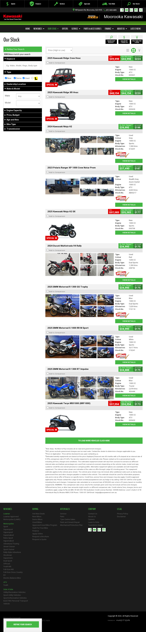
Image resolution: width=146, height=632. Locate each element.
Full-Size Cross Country (13, 572)
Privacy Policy (122, 513)
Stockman (7, 555)
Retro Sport (8, 538)
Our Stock (53, 28)
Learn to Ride (93, 522)
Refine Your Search (14, 49)
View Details (128, 79)
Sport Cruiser (8, 549)
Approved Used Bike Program (44, 525)
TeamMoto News (95, 525)
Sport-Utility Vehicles (12, 595)
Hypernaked (8, 541)
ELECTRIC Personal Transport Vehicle (15, 602)
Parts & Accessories (92, 28)
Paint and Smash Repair (70, 522)
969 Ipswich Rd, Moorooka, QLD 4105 (87, 10)
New (8, 78)
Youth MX (7, 566)
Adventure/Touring (11, 543)
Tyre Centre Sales (67, 519)
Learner (6, 513)
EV (4, 575)
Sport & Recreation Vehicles (15, 598)
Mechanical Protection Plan (71, 525)
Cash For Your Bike (40, 528)
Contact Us (92, 513)
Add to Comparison (57, 63)
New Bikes (39, 28)
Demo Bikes (37, 519)
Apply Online (37, 533)
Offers (65, 28)
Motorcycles (8, 523)
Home (27, 28)
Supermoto (8, 558)
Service (75, 28)
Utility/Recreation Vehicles (14, 592)
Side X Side (8, 589)
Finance (109, 28)
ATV (5, 582)
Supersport (8, 529)
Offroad (6, 563)
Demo (18, 78)
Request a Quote (39, 539)
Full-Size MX (8, 569)
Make (7, 95)
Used (26, 78)
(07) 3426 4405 (111, 10)
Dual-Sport (7, 561)
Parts (62, 516)
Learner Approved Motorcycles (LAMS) (11, 518)
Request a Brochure (40, 536)
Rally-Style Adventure (12, 552)
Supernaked (8, 535)
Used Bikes (37, 522)
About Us (122, 28)
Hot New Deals (38, 513)
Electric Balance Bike (12, 578)
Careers (91, 519)
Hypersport (8, 532)
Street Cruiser (9, 546)
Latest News (135, 28)
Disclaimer (121, 516)
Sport (5, 526)
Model (8, 102)
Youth (5, 585)
